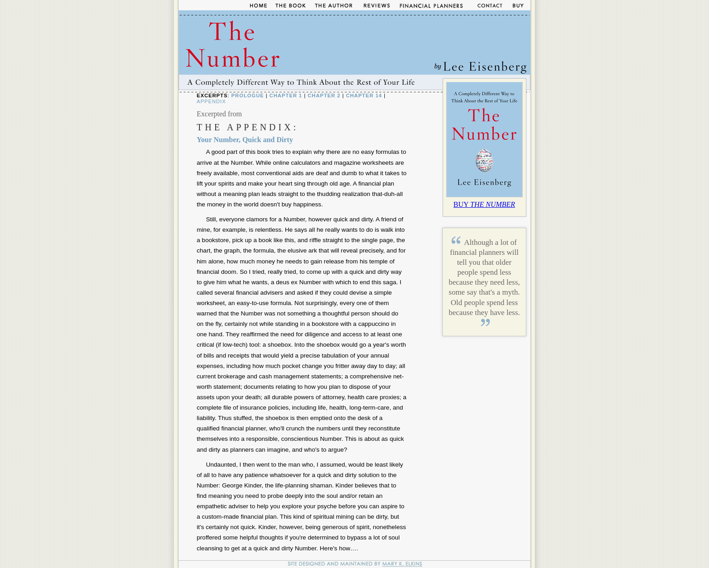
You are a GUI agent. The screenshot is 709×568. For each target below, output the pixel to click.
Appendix (211, 101)
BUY (484, 204)
